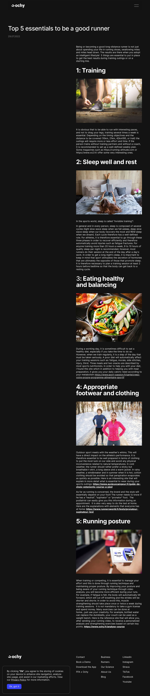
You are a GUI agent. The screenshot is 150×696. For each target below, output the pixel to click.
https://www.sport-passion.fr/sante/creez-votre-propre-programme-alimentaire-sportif (108, 376)
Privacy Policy (18, 679)
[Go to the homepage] (15, 657)
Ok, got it (14, 686)
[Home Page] (18, 5)
